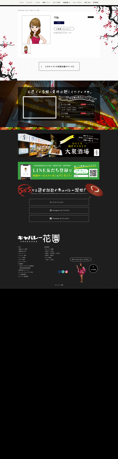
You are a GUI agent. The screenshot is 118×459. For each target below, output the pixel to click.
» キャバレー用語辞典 (23, 276)
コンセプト (29, 2)
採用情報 (95, 2)
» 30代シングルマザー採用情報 (26, 266)
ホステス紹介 (56, 2)
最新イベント (46, 2)
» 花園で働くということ (23, 270)
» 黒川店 (63, 107)
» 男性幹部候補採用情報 (24, 268)
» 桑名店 (74, 109)
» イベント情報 (21, 257)
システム (37, 2)
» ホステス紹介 (21, 259)
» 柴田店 (68, 109)
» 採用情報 (20, 263)
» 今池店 (68, 107)
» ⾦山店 (63, 109)
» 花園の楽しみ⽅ (22, 251)
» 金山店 (67, 116)
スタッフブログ (77, 2)
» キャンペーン (21, 253)
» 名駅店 (74, 107)
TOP (19, 10)
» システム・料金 (22, 255)
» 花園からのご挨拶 (22, 249)
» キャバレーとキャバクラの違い (25, 272)
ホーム (22, 2)
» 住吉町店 (80, 107)
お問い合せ (87, 2)
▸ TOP (19, 247)
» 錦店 (62, 116)
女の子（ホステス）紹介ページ (28, 10)
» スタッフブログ (22, 261)
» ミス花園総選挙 (22, 274)
